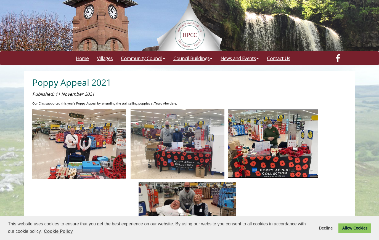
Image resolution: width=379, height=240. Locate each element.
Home (82, 58)
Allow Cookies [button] (354, 228)
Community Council (143, 58)
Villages (105, 58)
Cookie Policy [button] (58, 231)
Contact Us (278, 58)
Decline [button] (326, 228)
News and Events (240, 58)
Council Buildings (192, 58)
